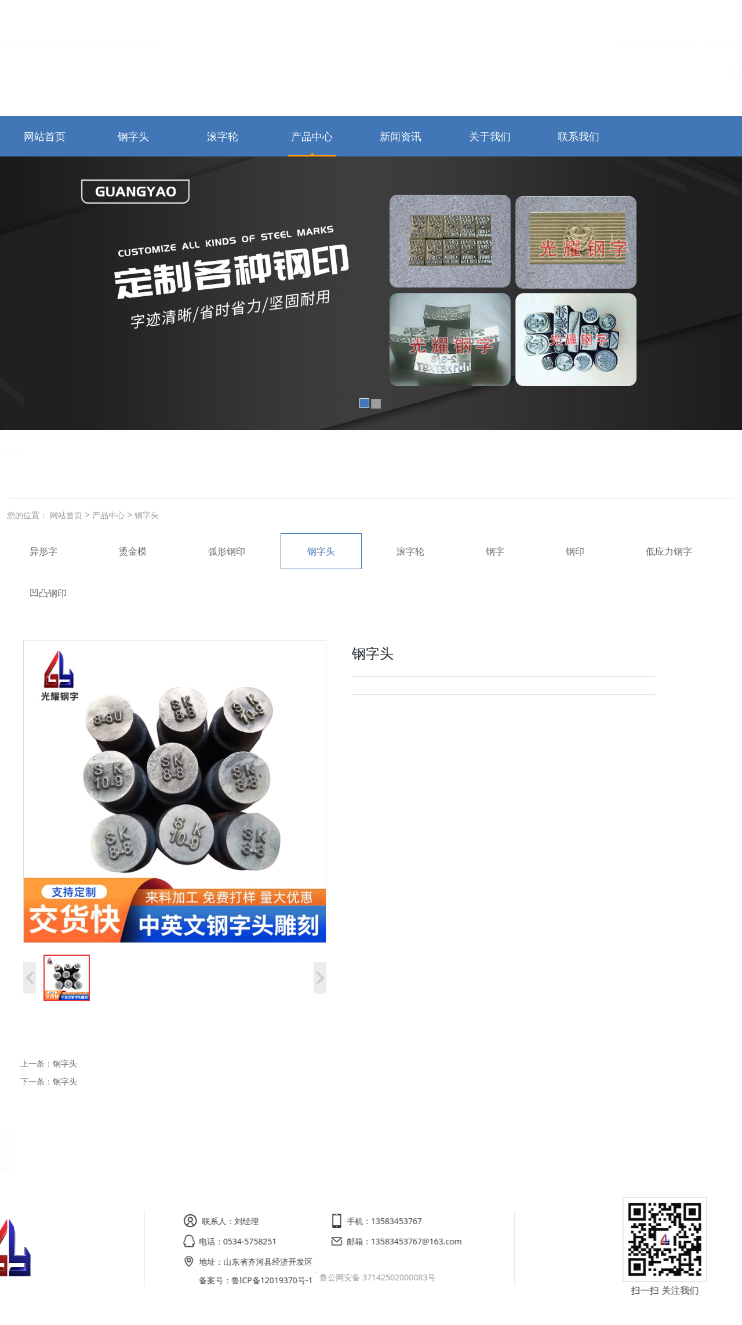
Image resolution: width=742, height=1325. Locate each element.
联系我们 (679, 13)
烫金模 (158, 451)
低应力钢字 (22, 451)
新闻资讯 (400, 136)
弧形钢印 (94, 451)
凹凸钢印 (48, 593)
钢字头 (133, 136)
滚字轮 (222, 136)
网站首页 (636, 13)
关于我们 (490, 136)
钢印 (575, 551)
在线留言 (721, 13)
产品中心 (312, 136)
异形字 (43, 551)
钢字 (495, 551)
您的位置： (27, 514)
